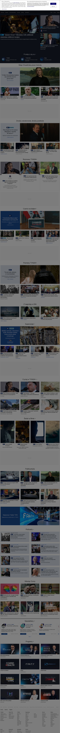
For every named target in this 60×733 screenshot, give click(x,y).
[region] (30, 5)
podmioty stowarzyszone (16, 2)
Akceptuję (53, 3)
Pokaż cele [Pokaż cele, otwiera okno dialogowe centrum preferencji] (53, 6)
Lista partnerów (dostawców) (30, 6)
